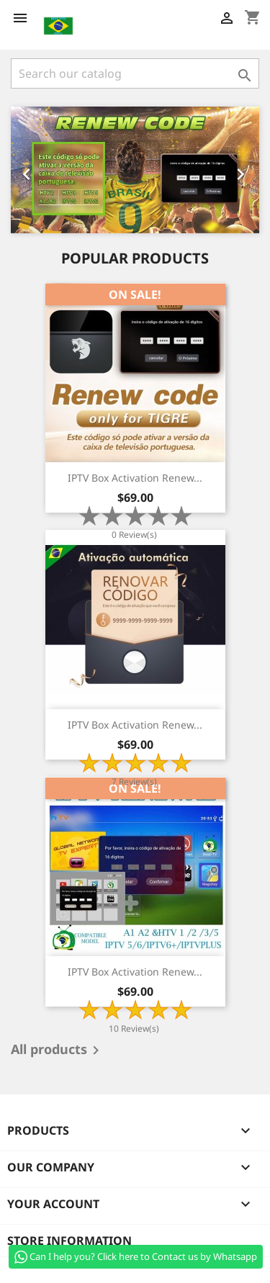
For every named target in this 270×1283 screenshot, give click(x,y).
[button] (29, 170)
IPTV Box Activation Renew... (135, 478)
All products (57, 1050)
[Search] (135, 73)
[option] (135, 170)
